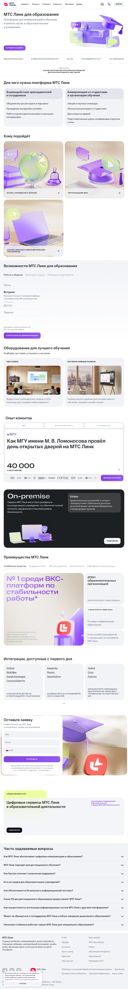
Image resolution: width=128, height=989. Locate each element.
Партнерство (67, 961)
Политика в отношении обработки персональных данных (87, 970)
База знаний (94, 938)
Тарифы (79, 4)
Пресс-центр (67, 952)
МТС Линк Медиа (96, 943)
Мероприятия (95, 957)
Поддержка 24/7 (96, 961)
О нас (64, 938)
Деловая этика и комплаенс (74, 974)
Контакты (66, 947)
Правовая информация (99, 974)
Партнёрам (69, 4)
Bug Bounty (119, 970)
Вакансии (66, 957)
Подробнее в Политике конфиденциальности (21, 979)
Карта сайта (117, 974)
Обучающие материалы (99, 952)
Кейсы (91, 947)
